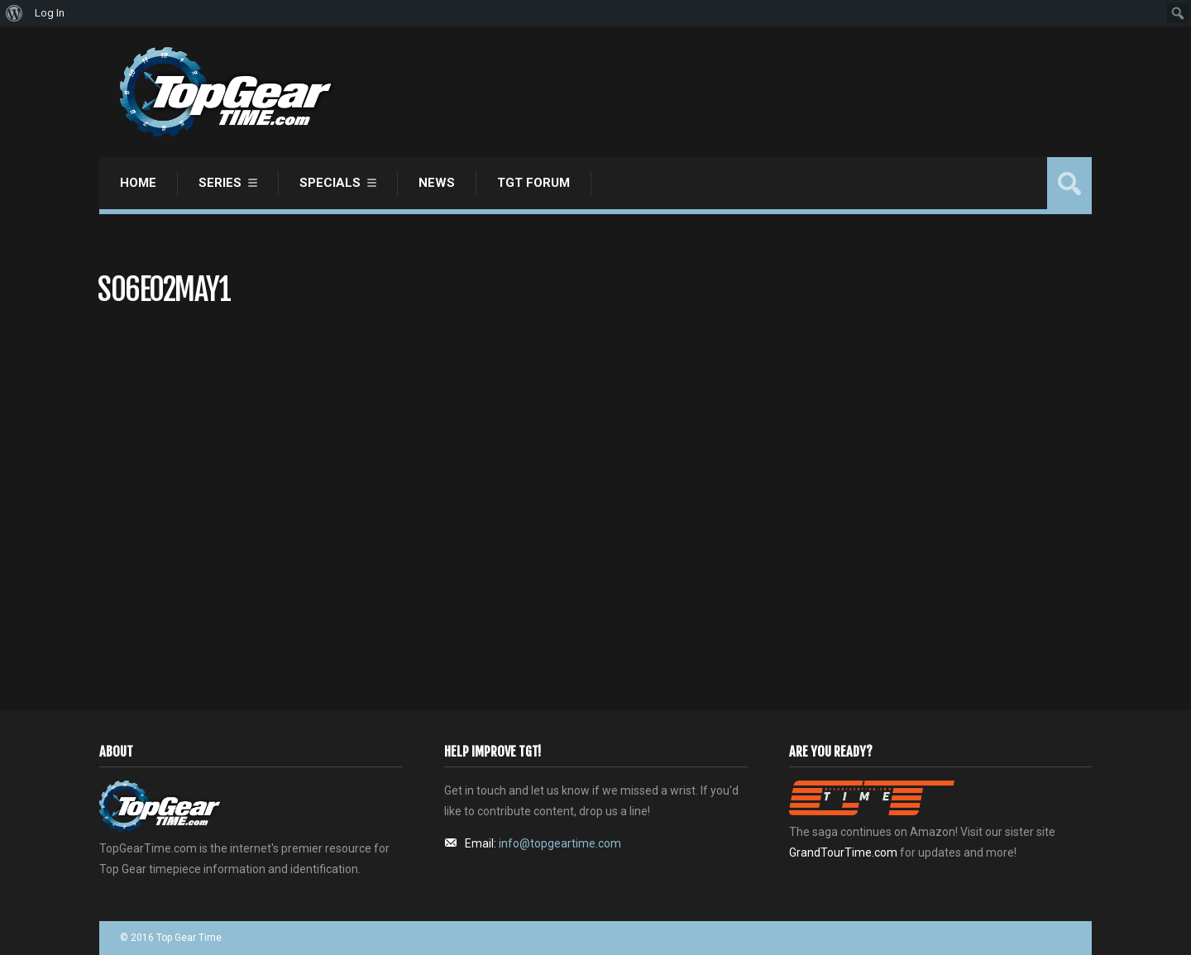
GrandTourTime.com (843, 852)
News (437, 182)
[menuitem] (14, 13)
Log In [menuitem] (50, 13)
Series (220, 182)
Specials (330, 182)
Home (138, 182)
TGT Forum (533, 182)
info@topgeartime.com (560, 843)
